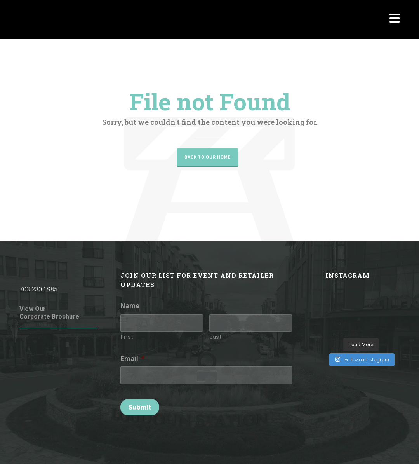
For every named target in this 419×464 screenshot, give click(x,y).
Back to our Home (207, 157)
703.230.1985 (38, 289)
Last (216, 336)
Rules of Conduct (120, 447)
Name (129, 306)
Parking (339, 447)
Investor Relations (377, 447)
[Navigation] (394, 19)
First (127, 336)
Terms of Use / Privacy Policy (182, 447)
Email (132, 358)
